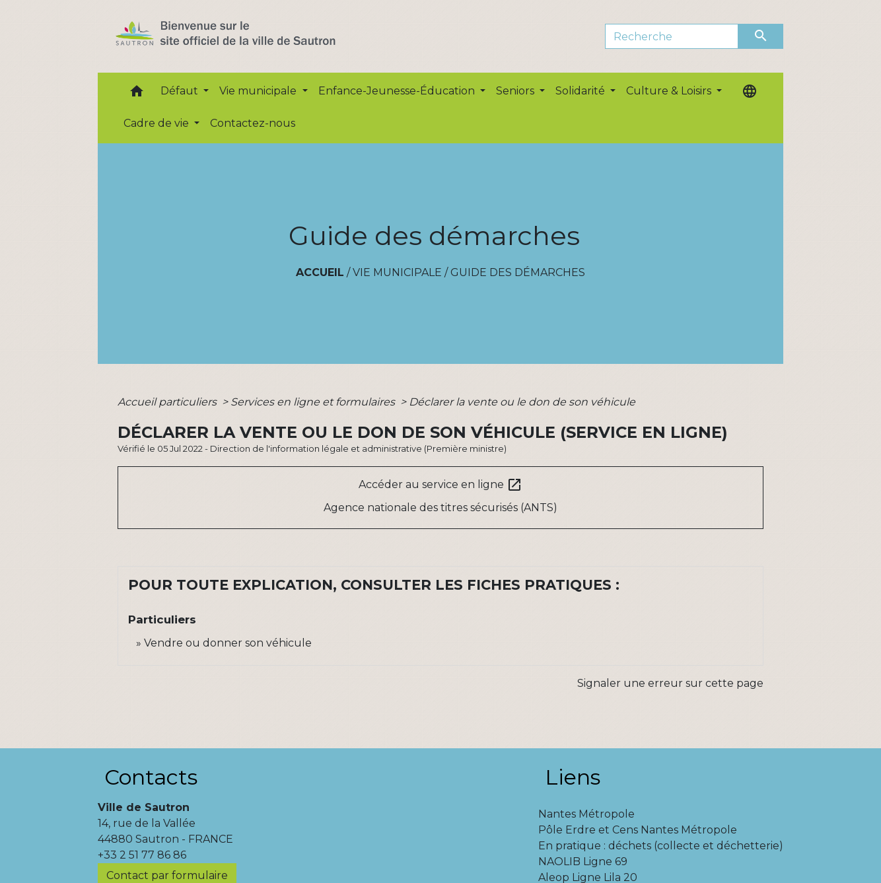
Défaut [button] (180, 91)
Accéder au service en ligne (440, 485)
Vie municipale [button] (259, 91)
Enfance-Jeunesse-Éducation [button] (397, 91)
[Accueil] (249, 36)
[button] (136, 94)
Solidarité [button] (581, 91)
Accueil (320, 272)
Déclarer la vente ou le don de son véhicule (522, 402)
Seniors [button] (516, 91)
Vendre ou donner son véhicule (228, 643)
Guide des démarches (517, 272)
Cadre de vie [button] (157, 123)
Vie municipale (397, 272)
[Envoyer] (760, 36)
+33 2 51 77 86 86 (142, 855)
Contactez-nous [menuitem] (252, 123)
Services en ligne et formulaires (314, 402)
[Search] (672, 36)
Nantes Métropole (586, 814)
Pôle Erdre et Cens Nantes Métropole (637, 830)
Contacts (150, 777)
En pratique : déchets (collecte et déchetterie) (660, 845)
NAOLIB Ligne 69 (582, 861)
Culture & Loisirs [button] (670, 91)
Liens (572, 777)
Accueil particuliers (168, 402)
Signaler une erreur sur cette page (670, 683)
